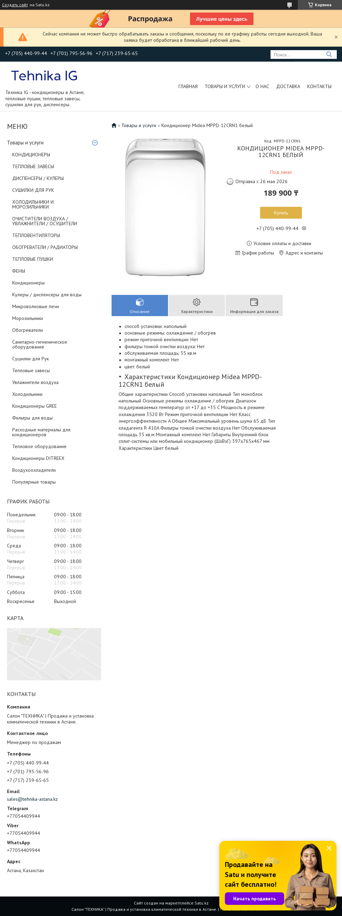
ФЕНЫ (18, 271)
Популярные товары (34, 482)
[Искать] (329, 54)
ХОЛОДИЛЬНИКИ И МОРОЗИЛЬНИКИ (33, 204)
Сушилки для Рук (30, 358)
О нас (262, 86)
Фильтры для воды (32, 418)
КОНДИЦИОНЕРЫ (31, 154)
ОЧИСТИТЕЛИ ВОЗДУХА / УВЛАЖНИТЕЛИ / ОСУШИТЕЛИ (44, 221)
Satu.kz (201, 903)
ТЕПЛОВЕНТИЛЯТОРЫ (36, 235)
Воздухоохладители (34, 470)
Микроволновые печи (35, 306)
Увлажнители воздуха (35, 382)
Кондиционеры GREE (34, 406)
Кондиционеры (28, 283)
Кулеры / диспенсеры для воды (47, 294)
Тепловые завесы (31, 370)
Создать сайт (15, 4)
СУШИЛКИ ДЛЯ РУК (33, 190)
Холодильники (27, 394)
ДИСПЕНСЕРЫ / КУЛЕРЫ (38, 178)
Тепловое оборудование (39, 446)
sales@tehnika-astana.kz (32, 799)
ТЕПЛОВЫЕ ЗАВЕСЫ (33, 166)
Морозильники (27, 318)
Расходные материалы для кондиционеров (41, 432)
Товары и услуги (225, 86)
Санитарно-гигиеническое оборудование (39, 344)
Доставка (288, 86)
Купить (281, 213)
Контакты (319, 86)
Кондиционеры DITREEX (38, 458)
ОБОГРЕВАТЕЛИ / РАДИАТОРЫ (45, 247)
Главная (188, 86)
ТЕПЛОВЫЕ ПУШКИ (32, 259)
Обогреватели (27, 330)
